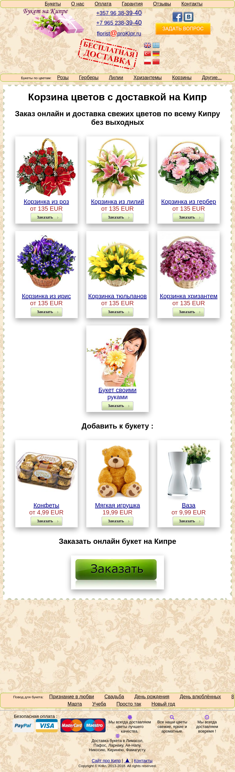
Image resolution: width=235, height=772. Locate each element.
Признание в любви (71, 696)
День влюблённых (200, 696)
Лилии (116, 77)
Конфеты (46, 502)
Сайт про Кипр (106, 760)
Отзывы (162, 3)
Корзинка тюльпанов (117, 293)
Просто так (128, 704)
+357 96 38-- (119, 13)
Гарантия (132, 3)
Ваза (188, 502)
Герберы (89, 77)
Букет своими (117, 387)
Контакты (192, 3)
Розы (63, 77)
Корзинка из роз (46, 199)
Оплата (103, 3)
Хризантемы (147, 77)
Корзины (182, 77)
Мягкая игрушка (117, 502)
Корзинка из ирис (46, 293)
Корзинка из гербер (188, 199)
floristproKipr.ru (119, 34)
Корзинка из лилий (117, 199)
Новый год (163, 704)
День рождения (151, 696)
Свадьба (114, 696)
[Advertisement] (117, 645)
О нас (77, 3)
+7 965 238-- (119, 23)
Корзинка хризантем (188, 293)
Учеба (99, 704)
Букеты (53, 3)
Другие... (212, 77)
